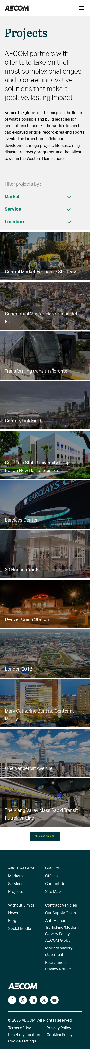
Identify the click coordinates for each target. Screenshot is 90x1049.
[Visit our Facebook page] (12, 1000)
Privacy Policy (59, 1027)
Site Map (53, 891)
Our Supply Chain (60, 912)
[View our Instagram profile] (23, 1000)
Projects (15, 891)
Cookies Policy (59, 1034)
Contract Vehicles (61, 905)
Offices (51, 875)
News (13, 912)
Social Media (19, 928)
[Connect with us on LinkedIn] (33, 1000)
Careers (52, 867)
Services (15, 883)
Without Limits (21, 905)
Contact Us (55, 883)
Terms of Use (19, 1027)
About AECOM (21, 867)
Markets (15, 875)
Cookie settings (22, 1040)
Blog (12, 920)
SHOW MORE (45, 836)
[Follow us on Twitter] (44, 1000)
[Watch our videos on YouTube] (54, 1000)
